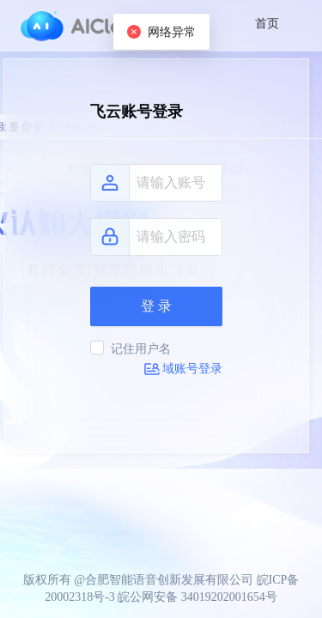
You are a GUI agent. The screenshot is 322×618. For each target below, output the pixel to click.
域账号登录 (183, 368)
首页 (267, 23)
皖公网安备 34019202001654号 (197, 597)
